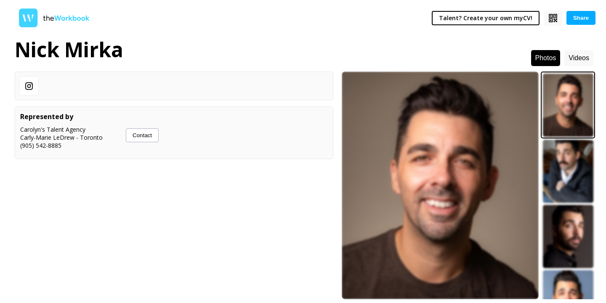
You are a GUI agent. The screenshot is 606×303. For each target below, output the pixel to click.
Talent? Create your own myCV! (485, 18)
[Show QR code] (553, 18)
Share (581, 18)
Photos (545, 57)
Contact (142, 135)
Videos (579, 57)
